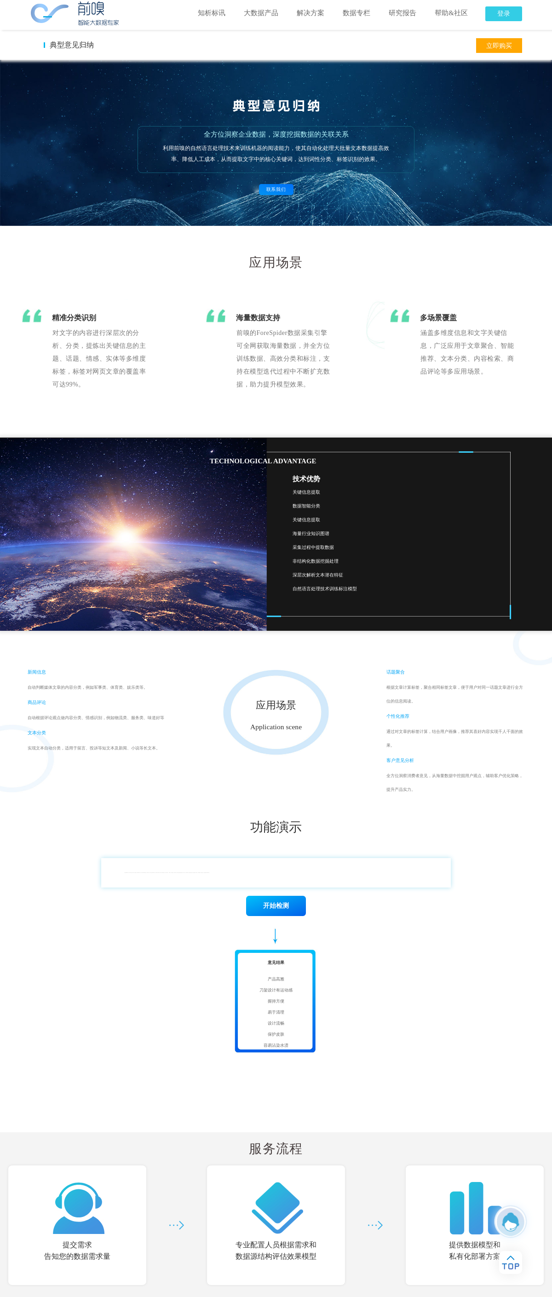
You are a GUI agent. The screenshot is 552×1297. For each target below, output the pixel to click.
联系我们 (276, 189)
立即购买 (499, 45)
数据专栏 (356, 13)
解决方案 (310, 13)
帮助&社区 (451, 13)
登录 (503, 13)
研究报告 (402, 13)
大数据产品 (261, 13)
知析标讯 (211, 13)
